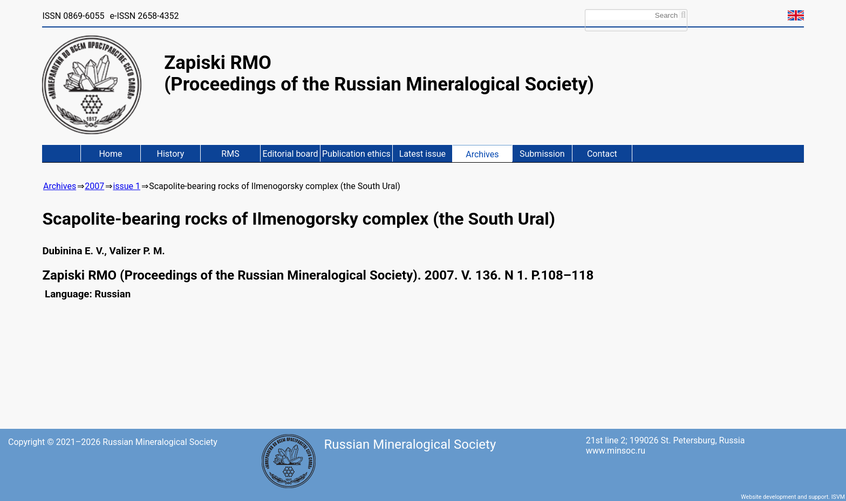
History (171, 154)
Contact (602, 154)
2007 (94, 186)
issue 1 (126, 186)
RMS (230, 154)
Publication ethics (356, 154)
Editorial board (290, 154)
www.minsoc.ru (615, 451)
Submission (542, 154)
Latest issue (422, 154)
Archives (482, 154)
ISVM (838, 496)
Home (110, 154)
